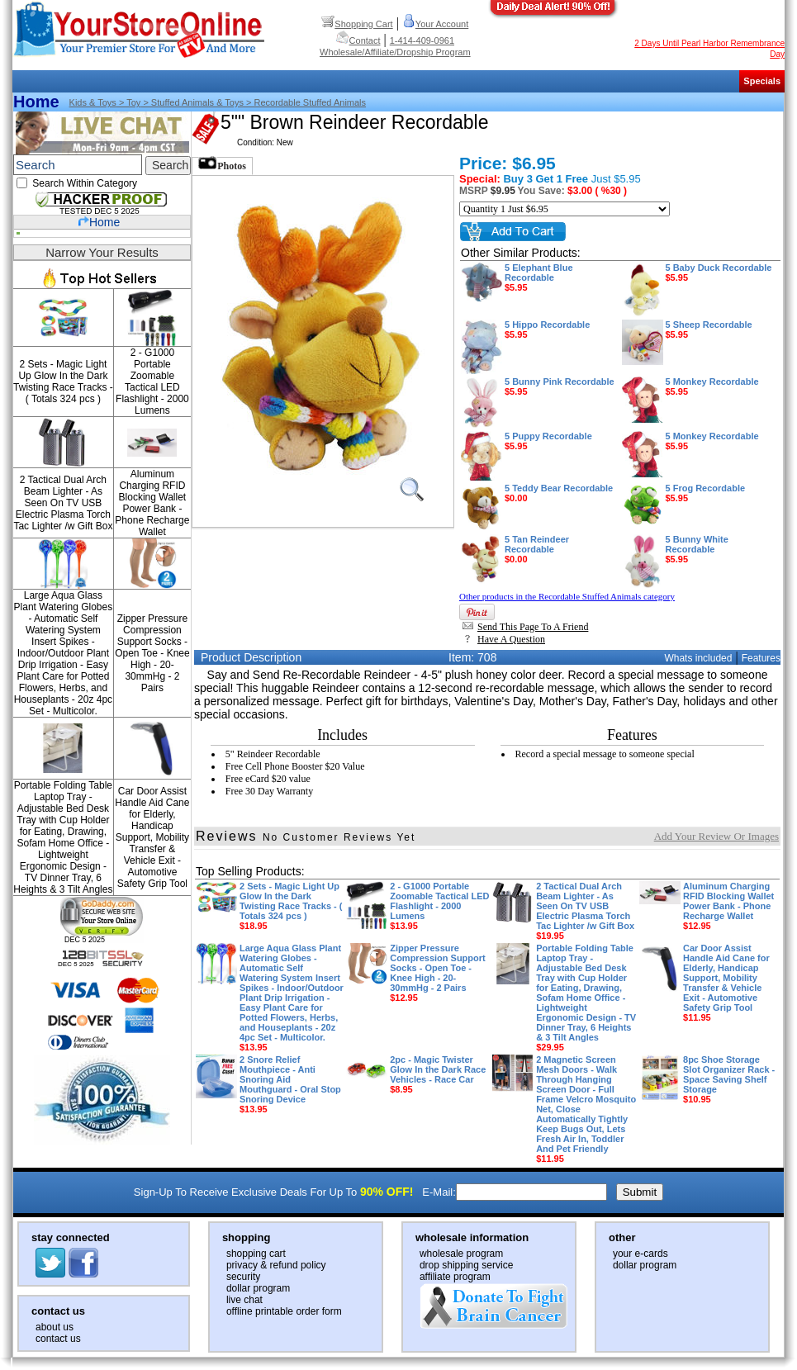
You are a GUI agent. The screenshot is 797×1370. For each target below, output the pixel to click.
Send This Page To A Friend (525, 627)
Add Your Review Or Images (716, 836)
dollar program (258, 1288)
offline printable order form (284, 1311)
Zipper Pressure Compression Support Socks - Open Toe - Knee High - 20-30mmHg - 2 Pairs (152, 653)
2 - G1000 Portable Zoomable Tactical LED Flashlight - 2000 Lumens (152, 381)
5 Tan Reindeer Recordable (537, 549)
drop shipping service (466, 1265)
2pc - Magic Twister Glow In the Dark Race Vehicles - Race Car (438, 1074)
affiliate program (455, 1276)
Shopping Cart (356, 24)
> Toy (128, 102)
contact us (58, 1338)
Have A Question (504, 639)
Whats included (698, 658)
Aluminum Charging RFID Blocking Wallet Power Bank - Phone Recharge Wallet (152, 503)
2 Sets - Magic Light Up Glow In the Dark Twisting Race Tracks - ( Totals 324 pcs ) (63, 381)
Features (761, 658)
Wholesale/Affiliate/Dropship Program (395, 52)
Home (36, 101)
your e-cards (640, 1253)
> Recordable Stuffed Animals (305, 102)
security (243, 1276)
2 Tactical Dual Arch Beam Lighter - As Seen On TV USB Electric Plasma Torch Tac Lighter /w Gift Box (62, 503)
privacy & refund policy (276, 1265)
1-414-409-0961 (422, 40)
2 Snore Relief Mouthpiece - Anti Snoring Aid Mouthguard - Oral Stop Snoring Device (290, 1084)
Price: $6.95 (507, 163)
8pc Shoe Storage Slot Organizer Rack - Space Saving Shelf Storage (729, 1079)
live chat (244, 1300)
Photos (222, 164)
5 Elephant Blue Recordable (539, 277)
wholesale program (461, 1253)
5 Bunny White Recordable (697, 549)
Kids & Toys (92, 102)
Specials (761, 81)
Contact (358, 40)
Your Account (435, 24)
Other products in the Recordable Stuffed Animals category (567, 596)
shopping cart (256, 1253)
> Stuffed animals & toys (192, 102)
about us (55, 1327)
